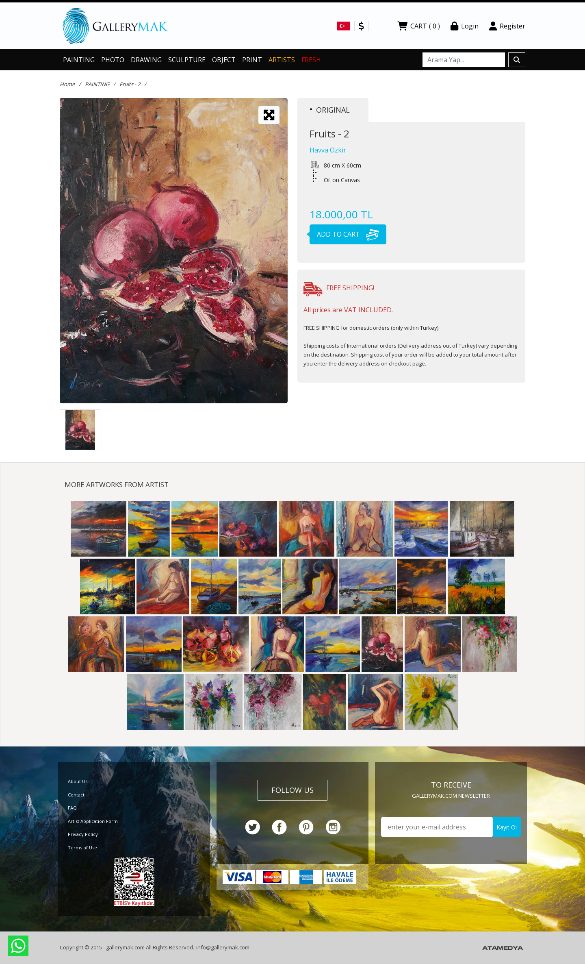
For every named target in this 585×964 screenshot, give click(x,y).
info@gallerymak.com (222, 947)
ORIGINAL (330, 110)
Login (465, 26)
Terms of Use (82, 847)
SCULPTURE (187, 59)
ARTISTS (282, 59)
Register (507, 26)
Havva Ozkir (328, 150)
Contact (76, 795)
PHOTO (112, 59)
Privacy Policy (83, 834)
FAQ (72, 808)
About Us (77, 781)
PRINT (252, 59)
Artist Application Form (93, 821)
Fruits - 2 (129, 84)
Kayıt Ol (506, 827)
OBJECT (224, 59)
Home (67, 84)
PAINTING (79, 59)
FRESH (311, 59)
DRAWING (146, 59)
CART (418, 26)
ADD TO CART (344, 234)
